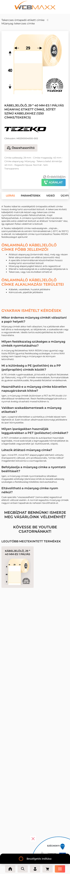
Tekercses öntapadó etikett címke (22, 20)
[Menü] (60, 869)
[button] (27, 91)
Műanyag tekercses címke (18, 23)
